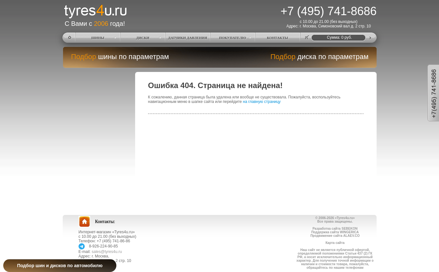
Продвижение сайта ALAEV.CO (334, 235)
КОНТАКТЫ (277, 38)
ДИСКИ (142, 38)
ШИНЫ (97, 38)
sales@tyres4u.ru (107, 251)
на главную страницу (262, 101)
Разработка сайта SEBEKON (335, 228)
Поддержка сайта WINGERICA (335, 232)
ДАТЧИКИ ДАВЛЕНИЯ (187, 38)
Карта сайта (335, 243)
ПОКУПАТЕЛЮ (232, 38)
